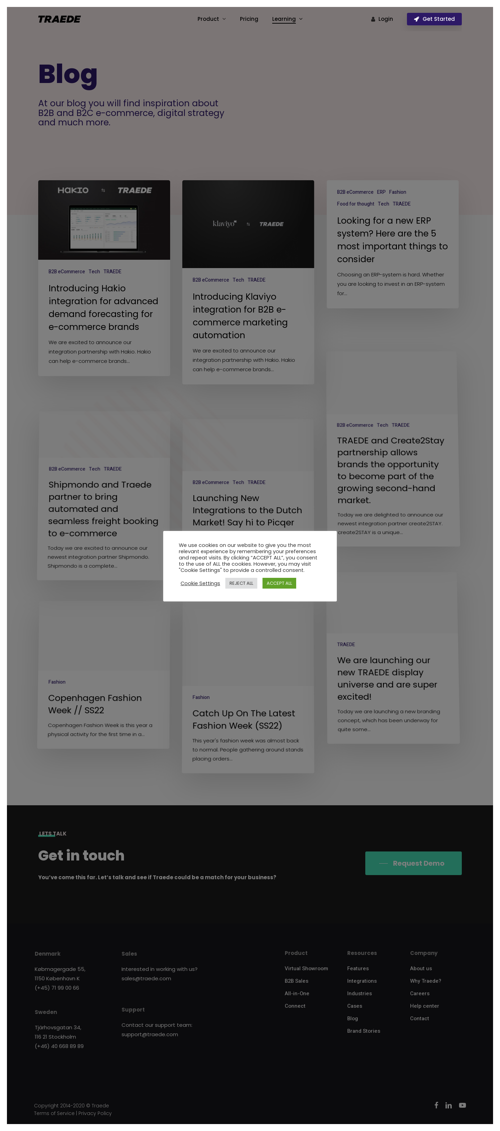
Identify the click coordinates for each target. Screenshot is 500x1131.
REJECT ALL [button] (241, 583)
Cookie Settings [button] (200, 583)
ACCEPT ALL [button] (279, 583)
